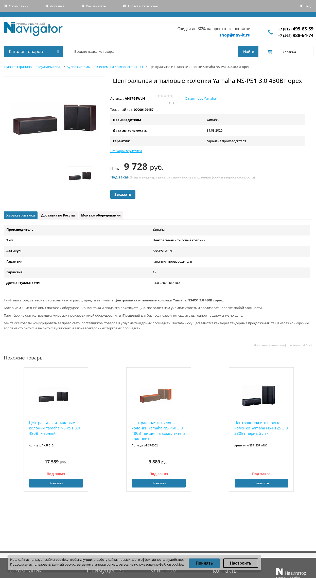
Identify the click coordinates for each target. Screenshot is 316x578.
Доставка (57, 6)
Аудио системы (79, 66)
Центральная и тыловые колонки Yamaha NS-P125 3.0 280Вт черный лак (261, 428)
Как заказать (96, 6)
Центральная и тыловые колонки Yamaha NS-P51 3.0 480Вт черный (54, 428)
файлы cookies (56, 559)
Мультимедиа (49, 66)
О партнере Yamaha (200, 98)
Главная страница (18, 66)
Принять (204, 563)
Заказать (122, 194)
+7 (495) (295, 35)
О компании (18, 6)
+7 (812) (295, 29)
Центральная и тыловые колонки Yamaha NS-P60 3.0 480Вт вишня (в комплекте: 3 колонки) (159, 430)
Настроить (240, 563)
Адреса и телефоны (143, 6)
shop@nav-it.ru (235, 35)
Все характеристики (126, 151)
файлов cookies (171, 564)
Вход (308, 6)
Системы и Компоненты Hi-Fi (120, 66)
